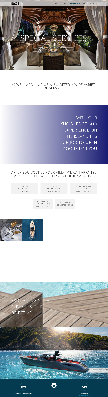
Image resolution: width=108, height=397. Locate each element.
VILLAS (64, 3)
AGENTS (84, 3)
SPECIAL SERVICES (74, 3)
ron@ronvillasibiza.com (84, 395)
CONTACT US (93, 3)
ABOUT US (57, 3)
